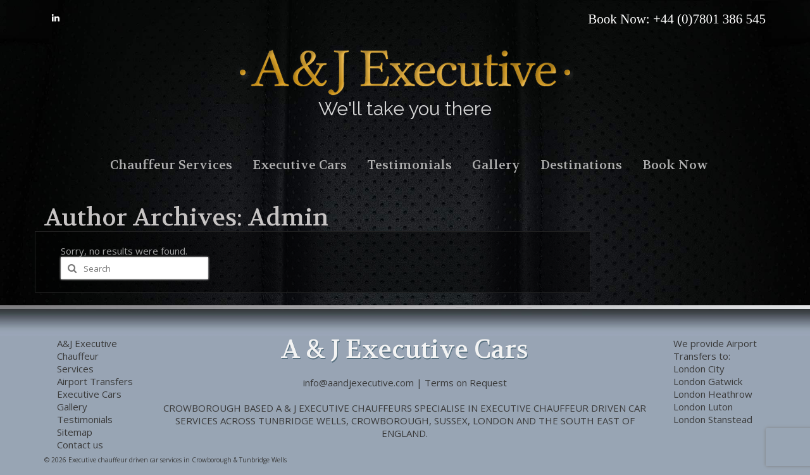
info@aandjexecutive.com (358, 382)
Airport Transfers (715, 349)
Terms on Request (466, 382)
